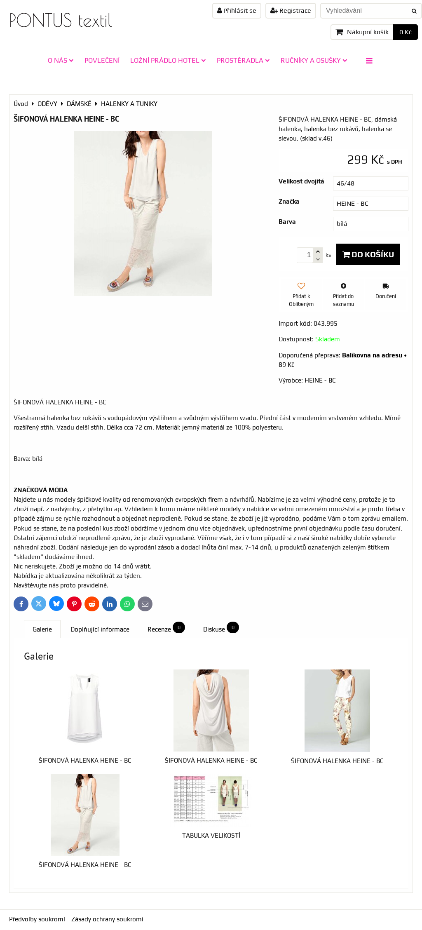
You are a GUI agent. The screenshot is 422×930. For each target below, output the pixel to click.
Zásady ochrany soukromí (107, 919)
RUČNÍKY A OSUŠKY (314, 60)
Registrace (290, 10)
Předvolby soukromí (37, 919)
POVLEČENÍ (102, 60)
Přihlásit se (236, 10)
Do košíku (368, 254)
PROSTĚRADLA (243, 60)
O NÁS (61, 60)
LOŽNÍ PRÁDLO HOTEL (168, 60)
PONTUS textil (60, 20)
